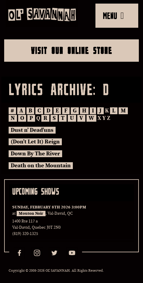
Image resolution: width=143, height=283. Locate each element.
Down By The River (35, 154)
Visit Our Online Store (71, 50)
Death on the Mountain (41, 165)
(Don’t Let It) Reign (35, 142)
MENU (113, 15)
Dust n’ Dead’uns (32, 130)
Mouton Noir (31, 213)
